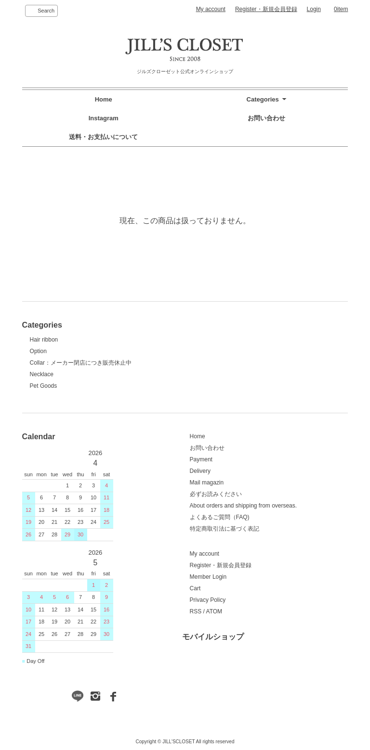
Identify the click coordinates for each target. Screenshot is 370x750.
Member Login (208, 576)
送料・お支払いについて (103, 136)
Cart (195, 588)
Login (314, 9)
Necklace (41, 374)
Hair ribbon (44, 339)
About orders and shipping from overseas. (243, 505)
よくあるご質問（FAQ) (220, 517)
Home (103, 99)
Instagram (104, 118)
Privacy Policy (208, 600)
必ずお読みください (216, 494)
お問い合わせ (266, 118)
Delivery (200, 471)
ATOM (214, 611)
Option (38, 351)
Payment (201, 459)
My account (210, 9)
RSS (196, 611)
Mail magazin (207, 482)
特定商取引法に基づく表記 (224, 528)
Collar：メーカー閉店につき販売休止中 (81, 362)
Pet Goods (43, 385)
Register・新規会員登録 (266, 9)
